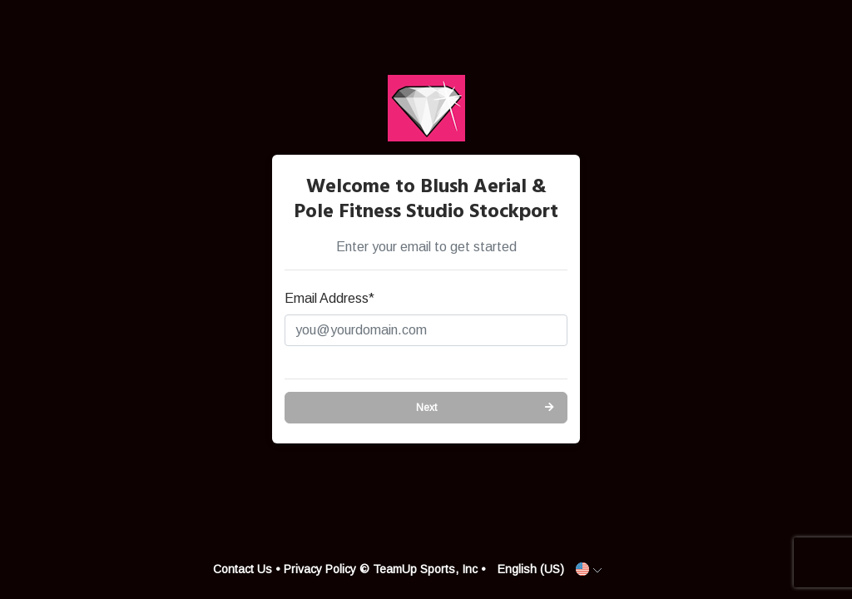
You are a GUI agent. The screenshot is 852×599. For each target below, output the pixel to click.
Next (426, 407)
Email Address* (329, 298)
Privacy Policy (320, 569)
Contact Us (242, 569)
